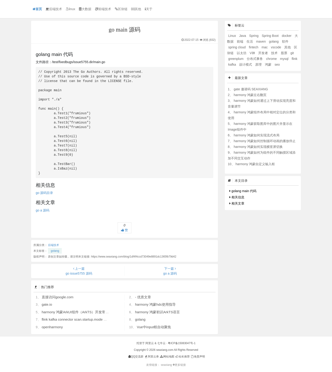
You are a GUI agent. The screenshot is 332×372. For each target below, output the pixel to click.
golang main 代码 (242, 191)
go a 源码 (42, 210)
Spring (254, 36)
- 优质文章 (143, 297)
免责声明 (197, 356)
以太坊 (242, 53)
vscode (276, 47)
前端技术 (103, 9)
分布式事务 (255, 59)
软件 (285, 41)
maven (261, 41)
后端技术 (54, 9)
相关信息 (236, 197)
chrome (272, 59)
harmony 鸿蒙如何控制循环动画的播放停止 (265, 141)
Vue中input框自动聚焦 (154, 327)
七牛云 (161, 343)
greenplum (236, 59)
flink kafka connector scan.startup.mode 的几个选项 (81, 319)
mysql (284, 59)
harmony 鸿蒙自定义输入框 (255, 164)
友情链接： (153, 364)
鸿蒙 (268, 64)
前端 (240, 41)
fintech (254, 47)
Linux (232, 36)
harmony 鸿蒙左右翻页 (250, 95)
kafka (232, 64)
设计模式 (246, 64)
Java (243, 36)
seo (277, 64)
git (292, 53)
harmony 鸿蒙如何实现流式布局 (256, 135)
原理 (259, 64)
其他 (136, 9)
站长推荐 (182, 356)
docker (287, 36)
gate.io (47, 304)
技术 (275, 53)
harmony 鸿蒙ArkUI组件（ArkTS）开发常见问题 (79, 312)
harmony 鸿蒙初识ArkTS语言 (157, 312)
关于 (148, 9)
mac (265, 47)
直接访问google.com (58, 297)
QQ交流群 (136, 356)
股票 (284, 53)
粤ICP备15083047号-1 (182, 343)
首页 (37, 9)
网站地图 (167, 356)
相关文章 (236, 203)
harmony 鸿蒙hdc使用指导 (155, 304)
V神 (253, 53)
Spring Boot (270, 36)
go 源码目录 (44, 193)
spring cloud (237, 47)
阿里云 (149, 343)
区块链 (121, 9)
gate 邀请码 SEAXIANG (251, 89)
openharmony (52, 327)
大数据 (85, 9)
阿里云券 (151, 356)
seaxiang (166, 364)
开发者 (263, 53)
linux (70, 9)
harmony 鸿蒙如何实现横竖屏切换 (258, 147)
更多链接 (179, 364)
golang (55, 250)
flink (294, 59)
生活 (250, 41)
